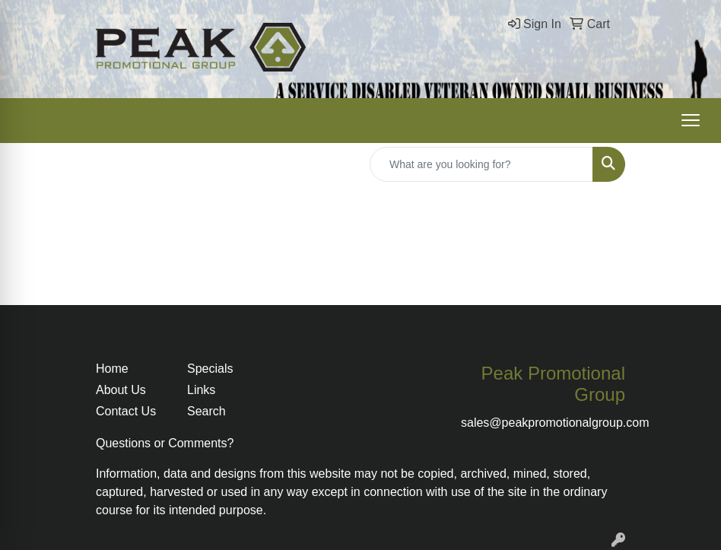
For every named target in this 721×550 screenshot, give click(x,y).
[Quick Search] (481, 164)
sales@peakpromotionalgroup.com (555, 422)
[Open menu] (690, 120)
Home (112, 368)
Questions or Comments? (164, 443)
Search (206, 411)
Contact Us (126, 411)
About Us (121, 389)
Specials (210, 368)
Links (201, 389)
